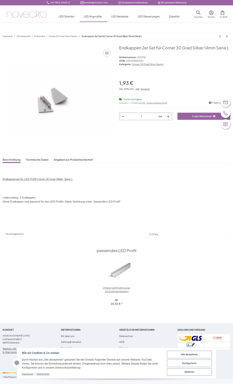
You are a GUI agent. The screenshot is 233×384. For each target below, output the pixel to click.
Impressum (28, 374)
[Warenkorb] (223, 15)
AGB (121, 341)
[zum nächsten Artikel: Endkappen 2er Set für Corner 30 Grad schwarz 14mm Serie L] (227, 36)
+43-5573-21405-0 (60, 2)
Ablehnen (189, 372)
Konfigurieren (189, 363)
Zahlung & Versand (71, 341)
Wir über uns (67, 335)
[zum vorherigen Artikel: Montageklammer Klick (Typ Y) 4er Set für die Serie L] (220, 36)
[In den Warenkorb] (203, 116)
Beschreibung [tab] (11, 159)
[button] (198, 15)
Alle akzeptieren (189, 354)
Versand (144, 88)
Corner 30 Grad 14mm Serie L (148, 64)
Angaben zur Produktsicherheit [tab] (73, 159)
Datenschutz (126, 335)
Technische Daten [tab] (37, 159)
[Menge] (141, 116)
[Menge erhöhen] (168, 116)
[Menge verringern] (123, 116)
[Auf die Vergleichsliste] (107, 53)
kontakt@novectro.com (96, 2)
